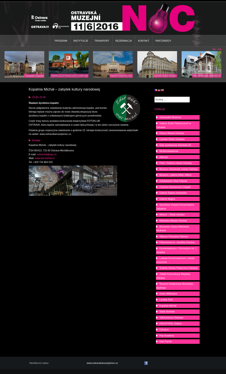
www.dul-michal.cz (45, 158)
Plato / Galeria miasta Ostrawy (175, 163)
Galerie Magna (167, 199)
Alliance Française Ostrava (173, 236)
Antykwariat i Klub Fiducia (173, 181)
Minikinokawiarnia (168, 151)
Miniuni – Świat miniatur (172, 214)
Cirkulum (164, 329)
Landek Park (166, 299)
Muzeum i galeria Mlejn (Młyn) (175, 175)
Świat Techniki (167, 311)
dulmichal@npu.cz (47, 154)
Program (61, 41)
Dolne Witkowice (168, 293)
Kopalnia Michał (167, 305)
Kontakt (143, 41)
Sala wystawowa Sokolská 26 (207, 76)
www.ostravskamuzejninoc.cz (102, 363)
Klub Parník (165, 341)
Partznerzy (163, 41)
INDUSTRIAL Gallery (170, 323)
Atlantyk (163, 157)
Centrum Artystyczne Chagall (174, 187)
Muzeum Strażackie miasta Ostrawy (178, 169)
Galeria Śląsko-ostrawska (173, 193)
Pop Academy (166, 335)
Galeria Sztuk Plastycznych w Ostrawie (69, 76)
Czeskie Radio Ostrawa (165, 76)
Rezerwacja (123, 41)
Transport (101, 41)
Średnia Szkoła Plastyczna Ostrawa (178, 268)
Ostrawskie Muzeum (34, 76)
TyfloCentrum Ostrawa (171, 317)
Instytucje (80, 41)
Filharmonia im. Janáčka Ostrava (177, 242)
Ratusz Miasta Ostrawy (121, 76)
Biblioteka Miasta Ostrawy (173, 220)
